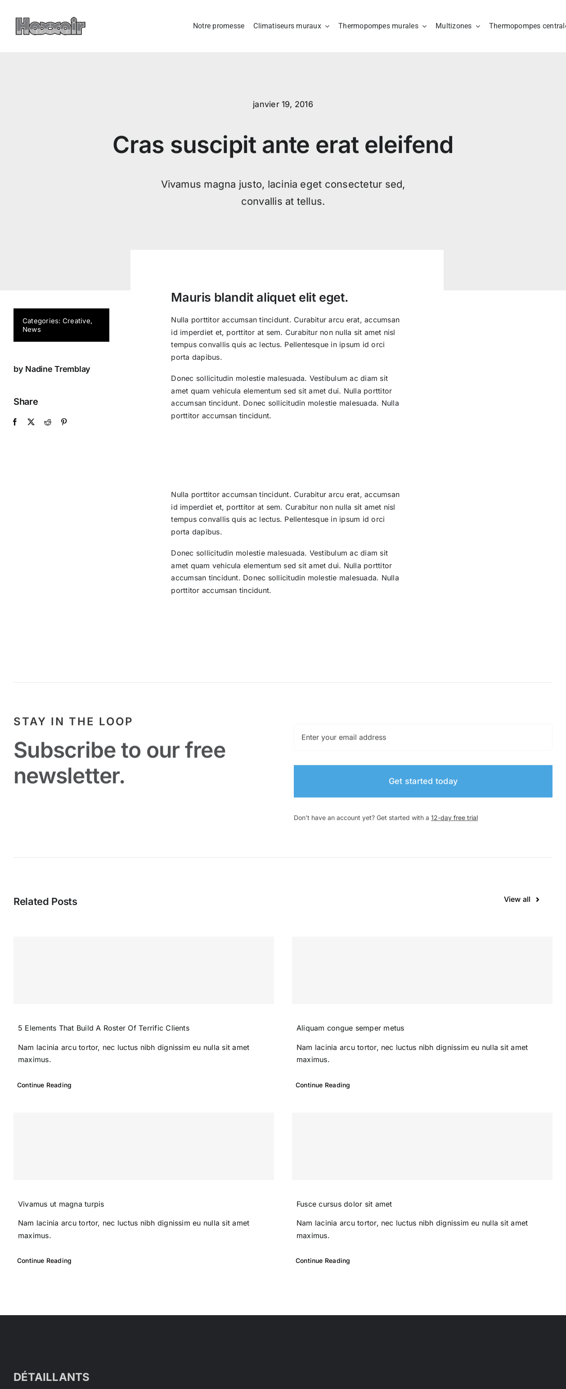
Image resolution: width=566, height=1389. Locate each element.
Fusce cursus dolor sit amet (344, 1203)
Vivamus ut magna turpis (61, 1203)
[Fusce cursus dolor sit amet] (422, 1146)
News (31, 329)
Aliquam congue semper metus (350, 1027)
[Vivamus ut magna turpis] (143, 1146)
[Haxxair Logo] (50, 20)
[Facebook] (14, 422)
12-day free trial (454, 822)
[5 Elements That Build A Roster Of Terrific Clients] (143, 970)
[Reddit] (47, 422)
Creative (76, 321)
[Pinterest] (63, 422)
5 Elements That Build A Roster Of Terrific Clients (103, 1027)
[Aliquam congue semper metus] (422, 970)
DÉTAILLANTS (51, 1377)
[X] (30, 422)
